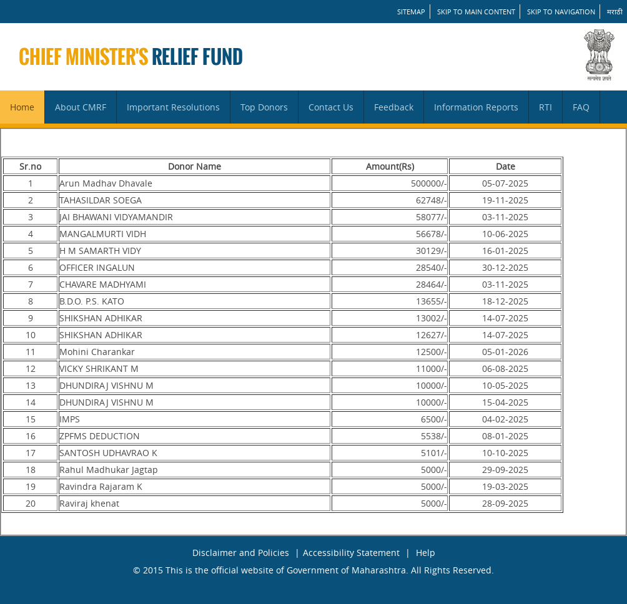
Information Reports (476, 107)
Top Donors (264, 107)
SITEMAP (411, 11)
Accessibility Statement (351, 552)
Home (22, 107)
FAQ (581, 107)
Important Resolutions (173, 107)
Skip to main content (476, 11)
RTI (545, 107)
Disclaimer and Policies (240, 552)
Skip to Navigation (561, 11)
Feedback (393, 107)
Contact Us (331, 107)
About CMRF (80, 107)
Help (425, 552)
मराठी (615, 11)
